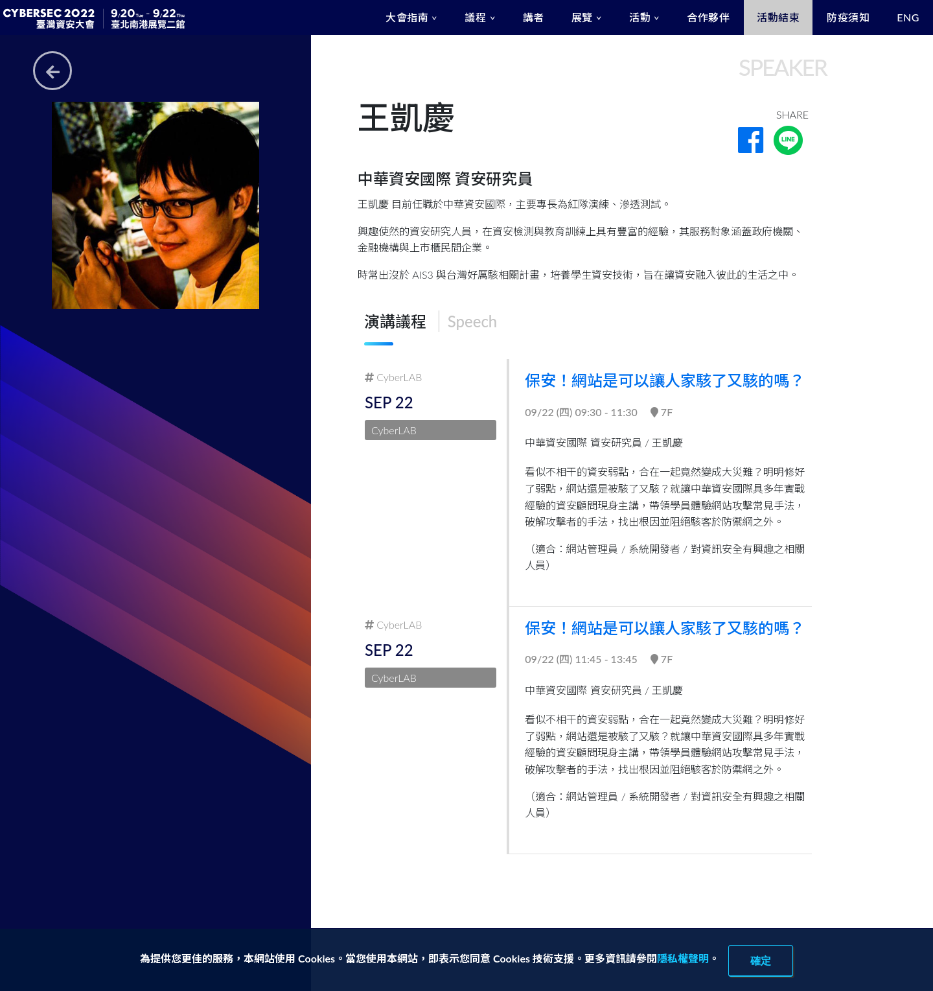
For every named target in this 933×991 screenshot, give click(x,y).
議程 (475, 17)
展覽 (582, 17)
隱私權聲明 (683, 958)
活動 (640, 17)
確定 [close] (760, 960)
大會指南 (407, 17)
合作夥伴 (708, 17)
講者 (533, 17)
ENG (908, 17)
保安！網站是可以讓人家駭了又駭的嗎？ (666, 380)
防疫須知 (848, 17)
